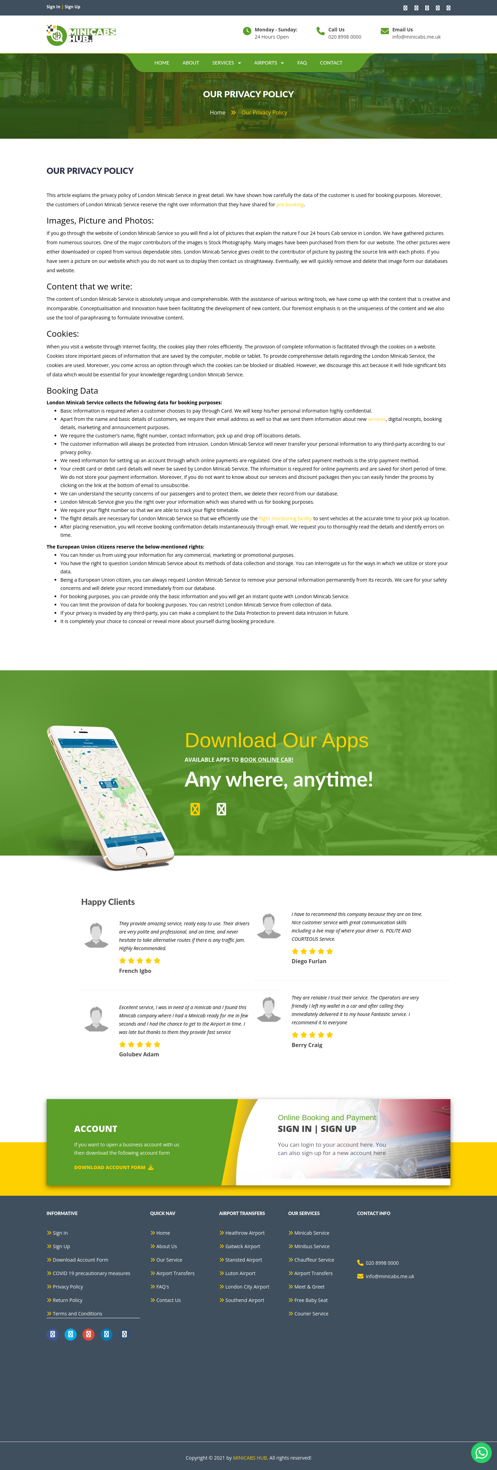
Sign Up (61, 1246)
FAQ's (162, 1286)
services (377, 419)
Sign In (60, 1233)
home (217, 112)
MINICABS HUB (250, 1457)
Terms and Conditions (77, 1313)
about (191, 63)
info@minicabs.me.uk (416, 36)
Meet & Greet (309, 1286)
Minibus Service (312, 1246)
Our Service (169, 1259)
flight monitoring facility (285, 518)
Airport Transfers (175, 1273)
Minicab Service (311, 1233)
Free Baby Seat (311, 1300)
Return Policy (67, 1300)
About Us (166, 1246)
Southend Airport (244, 1300)
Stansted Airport (243, 1259)
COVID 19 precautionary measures (91, 1273)
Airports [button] (269, 63)
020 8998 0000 (344, 36)
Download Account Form (114, 1167)
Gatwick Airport (242, 1246)
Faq (302, 63)
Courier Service (311, 1313)
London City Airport (247, 1286)
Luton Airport (240, 1273)
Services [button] (226, 63)
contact (331, 63)
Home (162, 63)
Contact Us (168, 1300)
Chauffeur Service (314, 1259)
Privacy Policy (68, 1286)
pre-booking (290, 204)
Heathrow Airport (245, 1233)
